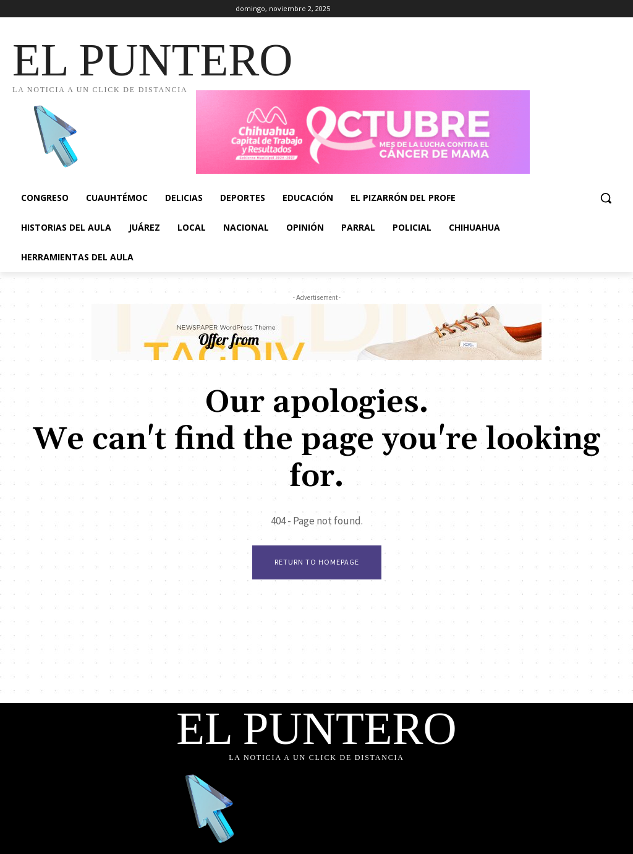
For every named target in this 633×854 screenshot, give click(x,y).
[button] (606, 198)
